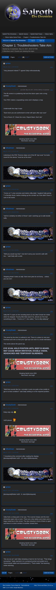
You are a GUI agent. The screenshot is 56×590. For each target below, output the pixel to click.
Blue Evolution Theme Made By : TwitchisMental (16, 585)
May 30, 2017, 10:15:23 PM (10, 385)
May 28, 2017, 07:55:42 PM (10, 189)
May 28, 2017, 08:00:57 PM (10, 212)
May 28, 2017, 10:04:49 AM (10, 67)
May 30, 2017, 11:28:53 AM (10, 333)
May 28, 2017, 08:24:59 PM (10, 250)
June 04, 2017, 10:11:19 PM (11, 513)
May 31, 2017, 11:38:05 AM (10, 408)
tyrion (7, 63)
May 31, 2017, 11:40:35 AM (10, 452)
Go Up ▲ (50, 585)
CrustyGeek (10, 86)
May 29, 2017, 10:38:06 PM (10, 311)
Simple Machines (18, 587)
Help (35, 585)
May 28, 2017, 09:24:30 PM (10, 273)
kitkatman (9, 148)
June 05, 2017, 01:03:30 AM (11, 555)
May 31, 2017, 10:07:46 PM (10, 490)
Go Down (5, 57)
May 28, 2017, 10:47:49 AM (10, 89)
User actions (48, 57)
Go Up (4, 572)
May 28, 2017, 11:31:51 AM (10, 151)
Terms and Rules (42, 585)
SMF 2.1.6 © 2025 (8, 587)
